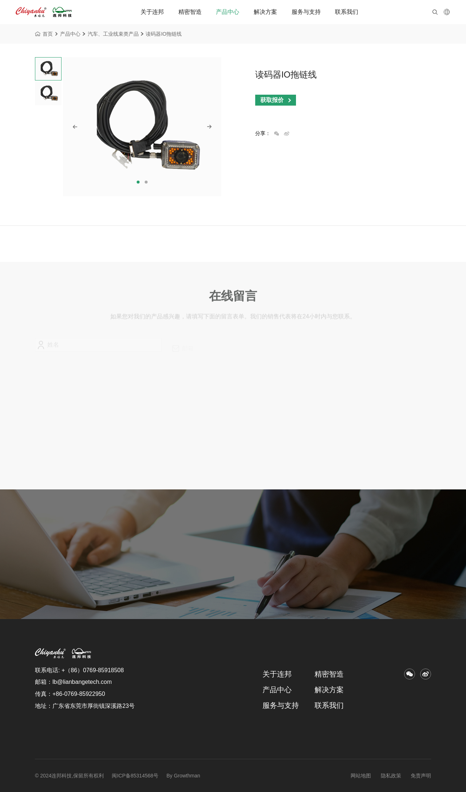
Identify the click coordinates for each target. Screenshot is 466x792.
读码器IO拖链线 (164, 35)
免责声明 (421, 776)
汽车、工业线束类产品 (113, 35)
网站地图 (361, 776)
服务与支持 (306, 12)
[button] (138, 182)
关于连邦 (152, 12)
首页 (44, 35)
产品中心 (227, 12)
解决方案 (265, 12)
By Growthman (182, 776)
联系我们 (346, 12)
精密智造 (190, 12)
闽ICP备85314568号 (135, 776)
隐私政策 (391, 776)
